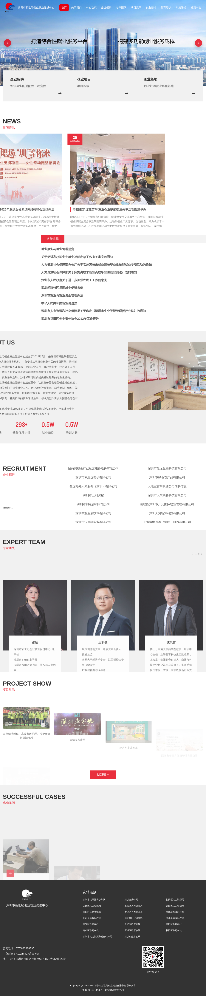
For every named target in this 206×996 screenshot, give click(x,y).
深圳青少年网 (131, 899)
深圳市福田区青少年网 (94, 899)
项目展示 (136, 7)
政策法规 (181, 7)
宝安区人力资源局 (134, 905)
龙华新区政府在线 (175, 918)
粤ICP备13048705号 (92, 990)
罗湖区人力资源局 (134, 912)
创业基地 (151, 7)
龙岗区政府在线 (132, 924)
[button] (198, 43)
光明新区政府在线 (134, 918)
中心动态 (91, 7)
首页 (64, 7)
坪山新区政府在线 (92, 918)
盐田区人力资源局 (175, 905)
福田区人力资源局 (175, 899)
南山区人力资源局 (92, 912)
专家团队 (121, 7)
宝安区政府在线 (91, 924)
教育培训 (166, 7)
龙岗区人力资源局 (92, 905)
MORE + (8, 511)
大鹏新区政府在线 (175, 912)
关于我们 (76, 7)
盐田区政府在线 (174, 924)
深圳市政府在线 (132, 936)
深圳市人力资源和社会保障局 (97, 936)
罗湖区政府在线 (132, 930)
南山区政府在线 (91, 930)
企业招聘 (106, 7)
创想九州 (119, 990)
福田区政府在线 (174, 930)
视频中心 (196, 7)
